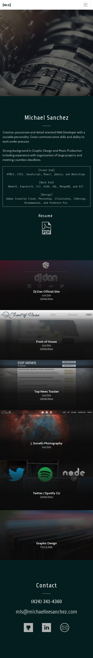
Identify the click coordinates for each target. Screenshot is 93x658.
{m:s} (7, 5)
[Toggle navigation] (85, 4)
